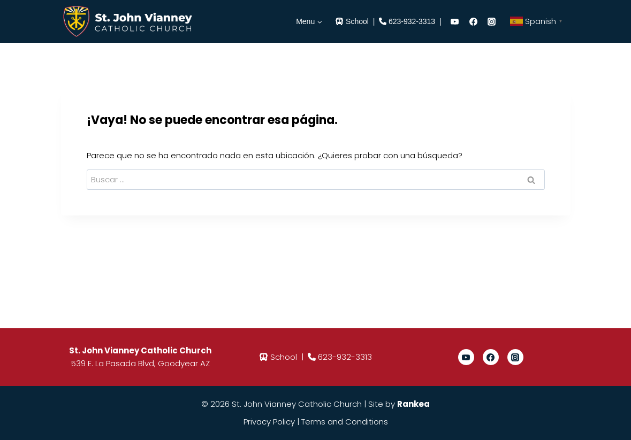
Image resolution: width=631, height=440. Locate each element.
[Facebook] (473, 21)
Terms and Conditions (344, 421)
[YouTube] (455, 21)
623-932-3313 (412, 21)
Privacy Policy (269, 421)
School (357, 21)
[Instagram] (492, 21)
